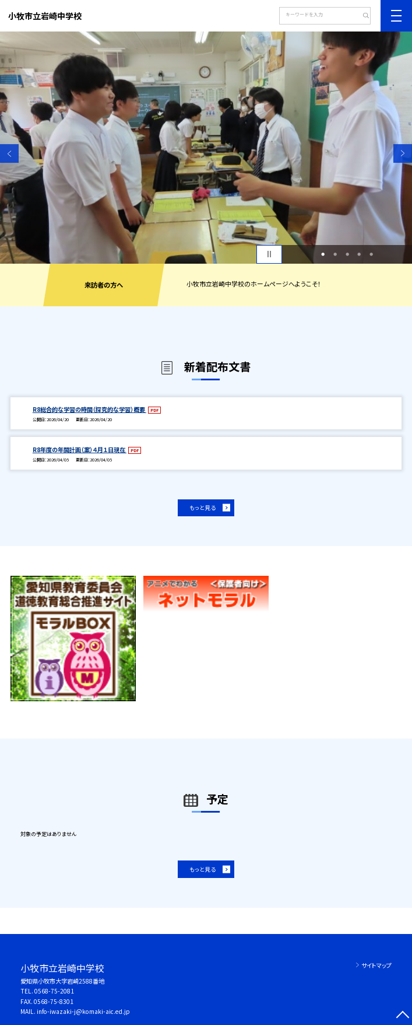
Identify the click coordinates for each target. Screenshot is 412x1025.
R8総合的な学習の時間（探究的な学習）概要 (89, 409)
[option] (206, 148)
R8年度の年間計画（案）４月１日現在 (79, 449)
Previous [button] (9, 153)
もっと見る (202, 507)
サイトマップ (376, 965)
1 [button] (323, 254)
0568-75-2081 (54, 990)
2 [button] (335, 254)
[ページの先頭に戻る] (402, 1015)
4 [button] (359, 254)
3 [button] (347, 254)
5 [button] (371, 254)
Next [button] (402, 153)
